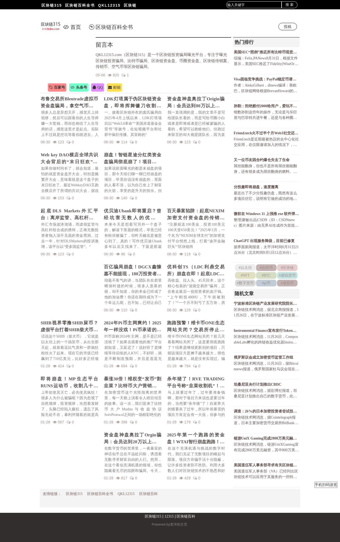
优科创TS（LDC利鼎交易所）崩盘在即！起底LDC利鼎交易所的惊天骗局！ (195, 270)
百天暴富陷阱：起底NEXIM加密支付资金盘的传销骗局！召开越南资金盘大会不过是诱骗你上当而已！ (195, 214)
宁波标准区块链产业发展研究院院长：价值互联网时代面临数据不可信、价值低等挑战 (266, 304)
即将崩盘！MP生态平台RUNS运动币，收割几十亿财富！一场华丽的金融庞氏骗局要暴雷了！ (69, 382)
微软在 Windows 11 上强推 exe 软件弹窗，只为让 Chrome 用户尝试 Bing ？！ (266, 214)
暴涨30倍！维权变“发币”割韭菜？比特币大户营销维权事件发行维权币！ (132, 382)
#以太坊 (245, 268)
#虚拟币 (287, 283)
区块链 (130, 5)
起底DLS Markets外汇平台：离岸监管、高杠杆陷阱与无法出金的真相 (69, 214)
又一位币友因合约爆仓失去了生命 (262, 160)
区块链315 (51, 5)
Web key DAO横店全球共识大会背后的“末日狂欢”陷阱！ (69, 158)
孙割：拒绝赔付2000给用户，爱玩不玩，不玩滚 (266, 106)
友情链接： (52, 494)
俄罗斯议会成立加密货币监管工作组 (263, 357)
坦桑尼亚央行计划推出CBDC (258, 384)
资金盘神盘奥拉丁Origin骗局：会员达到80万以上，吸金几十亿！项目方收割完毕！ (195, 102)
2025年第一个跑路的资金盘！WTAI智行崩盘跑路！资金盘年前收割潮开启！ (195, 438)
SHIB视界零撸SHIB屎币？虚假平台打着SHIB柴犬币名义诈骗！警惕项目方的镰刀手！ (69, 326)
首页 (72, 27)
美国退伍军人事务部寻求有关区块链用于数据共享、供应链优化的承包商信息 (266, 465)
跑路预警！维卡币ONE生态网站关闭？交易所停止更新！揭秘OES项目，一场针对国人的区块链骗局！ (195, 326)
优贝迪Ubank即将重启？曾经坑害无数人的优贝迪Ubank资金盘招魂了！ (132, 214)
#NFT (245, 275)
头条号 (78, 87)
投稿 (287, 26)
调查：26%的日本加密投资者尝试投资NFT (266, 411)
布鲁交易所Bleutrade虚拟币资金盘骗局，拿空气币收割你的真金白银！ (69, 102)
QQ (97, 87)
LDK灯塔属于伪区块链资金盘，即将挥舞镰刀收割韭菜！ (132, 102)
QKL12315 (109, 5)
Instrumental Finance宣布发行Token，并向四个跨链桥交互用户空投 (266, 331)
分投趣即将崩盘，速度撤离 (256, 187)
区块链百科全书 (80, 5)
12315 (169, 516)
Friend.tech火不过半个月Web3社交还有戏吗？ (266, 133)
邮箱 (114, 87)
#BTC (266, 275)
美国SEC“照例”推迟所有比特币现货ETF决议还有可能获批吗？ (266, 52)
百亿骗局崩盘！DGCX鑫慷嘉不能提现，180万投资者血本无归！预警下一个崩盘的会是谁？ (132, 270)
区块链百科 (148, 494)
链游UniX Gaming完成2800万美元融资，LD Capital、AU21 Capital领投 (266, 438)
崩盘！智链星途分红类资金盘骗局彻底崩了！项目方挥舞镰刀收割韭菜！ (132, 158)
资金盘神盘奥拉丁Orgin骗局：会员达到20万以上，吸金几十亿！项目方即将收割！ (132, 438)
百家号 (57, 87)
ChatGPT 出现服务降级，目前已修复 (264, 241)
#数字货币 (245, 283)
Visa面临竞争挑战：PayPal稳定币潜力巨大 (266, 79)
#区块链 (287, 268)
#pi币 (266, 283)
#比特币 (266, 268)
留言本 (104, 44)
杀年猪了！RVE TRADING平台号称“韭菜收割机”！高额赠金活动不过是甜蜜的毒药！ (195, 382)
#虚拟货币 (287, 275)
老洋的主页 (178, 524)
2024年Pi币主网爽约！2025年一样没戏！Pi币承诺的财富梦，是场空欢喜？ (132, 326)
